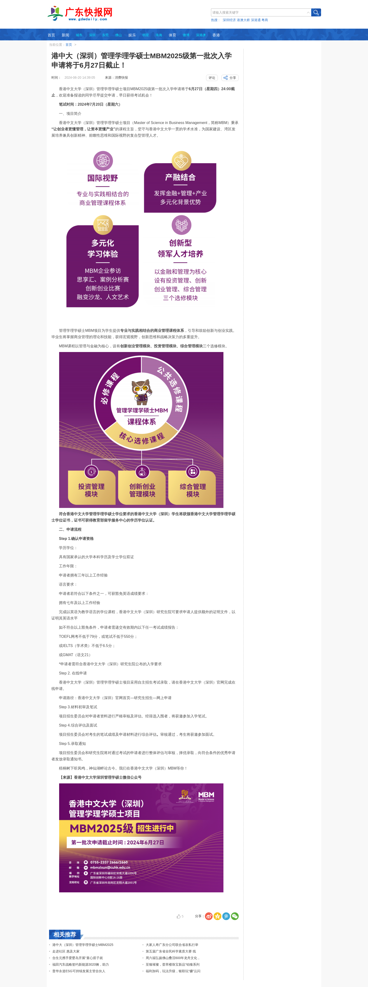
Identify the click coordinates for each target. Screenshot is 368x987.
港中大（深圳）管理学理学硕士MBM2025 (82, 945)
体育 (172, 35)
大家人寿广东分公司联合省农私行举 (172, 945)
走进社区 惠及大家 (66, 951)
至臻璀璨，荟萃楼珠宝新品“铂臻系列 (172, 964)
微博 (186, 35)
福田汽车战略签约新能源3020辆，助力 (80, 964)
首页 (51, 35)
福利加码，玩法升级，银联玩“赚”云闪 (173, 971)
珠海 (159, 35)
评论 (212, 78)
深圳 (92, 35)
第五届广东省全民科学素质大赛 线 (171, 951)
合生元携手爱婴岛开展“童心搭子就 (77, 958)
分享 (233, 78)
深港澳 (201, 35)
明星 (145, 35)
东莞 (105, 35)
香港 (216, 35)
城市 (79, 35)
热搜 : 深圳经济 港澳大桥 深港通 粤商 (239, 20)
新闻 (65, 35)
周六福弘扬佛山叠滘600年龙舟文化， (173, 958)
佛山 (118, 35)
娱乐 (132, 35)
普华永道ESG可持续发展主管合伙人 (78, 971)
